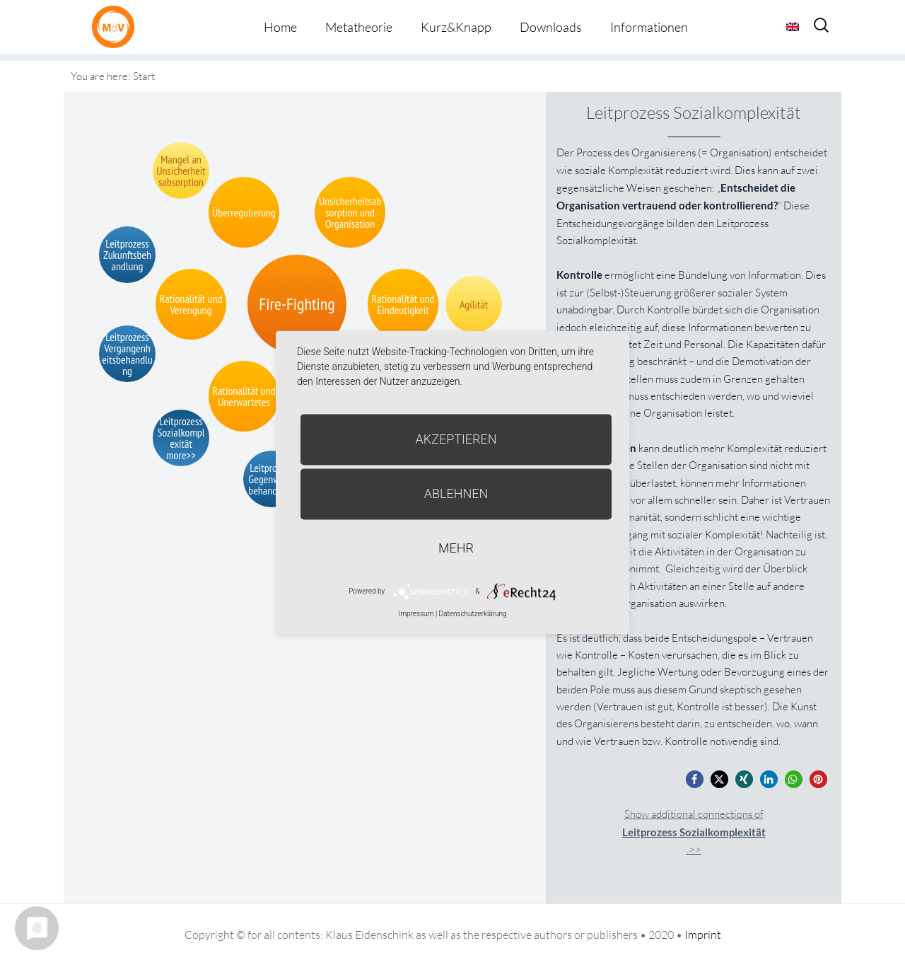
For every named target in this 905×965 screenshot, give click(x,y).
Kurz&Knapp (456, 27)
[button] (694, 779)
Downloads (551, 27)
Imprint (702, 935)
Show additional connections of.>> (694, 831)
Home (280, 27)
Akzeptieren (456, 439)
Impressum (415, 614)
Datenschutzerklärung (473, 614)
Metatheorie (358, 27)
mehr (456, 548)
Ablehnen (456, 493)
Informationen (649, 27)
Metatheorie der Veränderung (117, 26)
